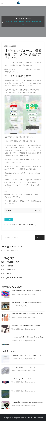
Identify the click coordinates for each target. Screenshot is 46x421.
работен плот (12, 262)
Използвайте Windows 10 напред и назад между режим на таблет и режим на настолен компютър (27, 337)
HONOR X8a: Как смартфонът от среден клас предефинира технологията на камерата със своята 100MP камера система (27, 402)
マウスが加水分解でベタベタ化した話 (23, 367)
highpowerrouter (29, 294)
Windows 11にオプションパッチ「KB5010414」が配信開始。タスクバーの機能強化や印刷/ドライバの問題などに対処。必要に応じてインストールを (27, 356)
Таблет (28, 19)
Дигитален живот (14, 277)
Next (37, 211)
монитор (10, 269)
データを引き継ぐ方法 (11, 250)
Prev (8, 211)
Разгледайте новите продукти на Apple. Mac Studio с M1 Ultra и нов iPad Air (26, 290)
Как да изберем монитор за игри (22, 379)
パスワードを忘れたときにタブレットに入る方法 (20, 224)
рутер (9, 273)
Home (18, 19)
